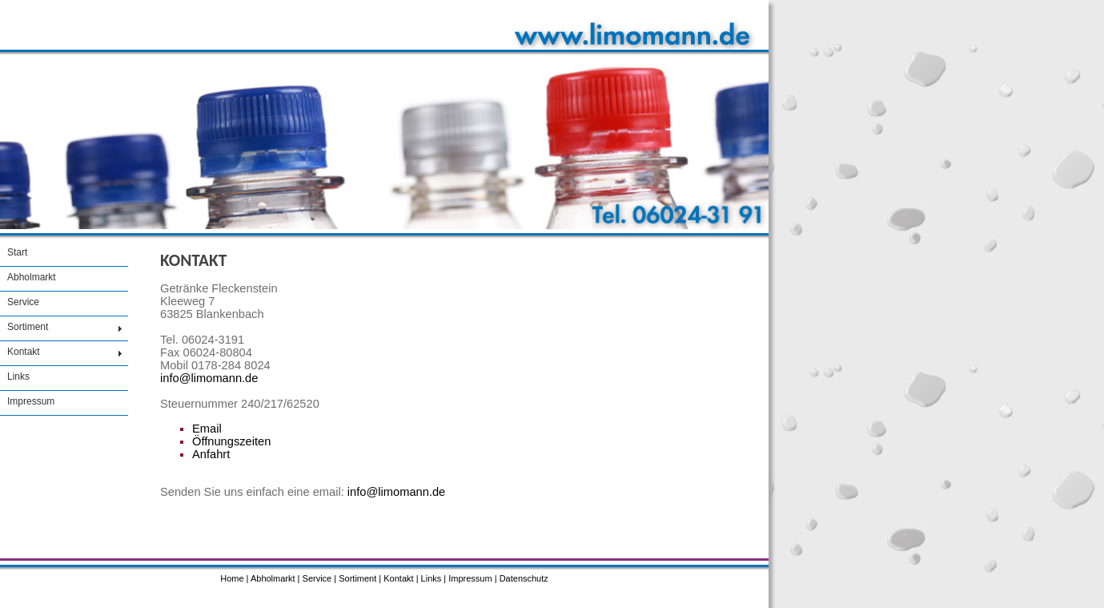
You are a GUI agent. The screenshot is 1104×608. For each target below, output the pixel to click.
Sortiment (27, 326)
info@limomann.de (209, 378)
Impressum (30, 401)
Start (17, 252)
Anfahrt (211, 454)
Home (231, 578)
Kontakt (23, 351)
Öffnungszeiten (231, 441)
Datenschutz (524, 578)
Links (18, 376)
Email (207, 428)
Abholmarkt (31, 277)
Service (23, 302)
